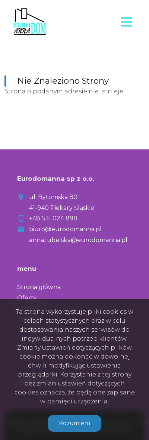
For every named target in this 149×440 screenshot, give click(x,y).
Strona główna (39, 287)
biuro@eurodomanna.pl (65, 229)
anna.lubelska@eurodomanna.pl (78, 240)
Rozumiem (74, 423)
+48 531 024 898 (53, 218)
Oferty (27, 297)
